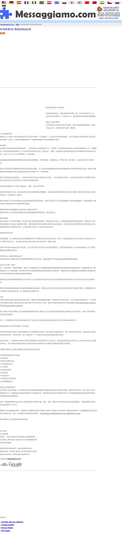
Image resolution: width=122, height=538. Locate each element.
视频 (17, 24)
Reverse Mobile (7, 528)
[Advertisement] (25, 62)
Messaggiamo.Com (7, 24)
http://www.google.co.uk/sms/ (12, 306)
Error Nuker (5, 531)
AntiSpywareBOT (7, 525)
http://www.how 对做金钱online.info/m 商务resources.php (60, 413)
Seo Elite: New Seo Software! (12, 522)
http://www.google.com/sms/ (86, 303)
